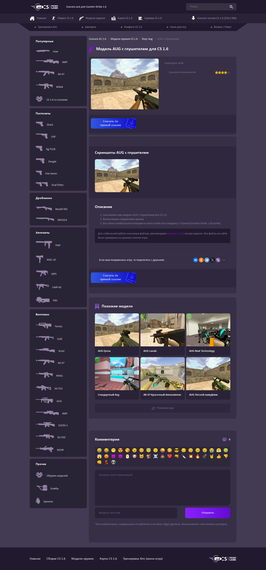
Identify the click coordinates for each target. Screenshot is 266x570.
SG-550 (50, 437)
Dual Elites (49, 185)
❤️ (169, 457)
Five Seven (46, 173)
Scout (50, 351)
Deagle (46, 161)
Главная (35, 558)
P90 (46, 301)
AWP (51, 62)
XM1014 (51, 220)
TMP (48, 245)
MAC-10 (46, 260)
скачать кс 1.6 (175, 233)
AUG (49, 401)
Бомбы (47, 488)
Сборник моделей (52, 476)
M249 (50, 450)
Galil (49, 339)
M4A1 (49, 376)
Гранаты (44, 502)
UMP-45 (48, 287)
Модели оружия (82, 558)
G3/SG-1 (52, 425)
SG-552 (49, 388)
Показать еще (163, 408)
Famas (49, 326)
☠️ (155, 457)
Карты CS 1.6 (108, 558)
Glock (44, 125)
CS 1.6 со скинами (52, 100)
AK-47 (50, 74)
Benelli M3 (51, 209)
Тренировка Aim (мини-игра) (143, 558)
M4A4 (49, 87)
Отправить (208, 512)
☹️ (197, 451)
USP (46, 136)
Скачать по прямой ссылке (110, 123)
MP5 (46, 274)
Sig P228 (45, 149)
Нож (47, 51)
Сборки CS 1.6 (56, 558)
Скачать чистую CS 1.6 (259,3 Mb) (213, 19)
